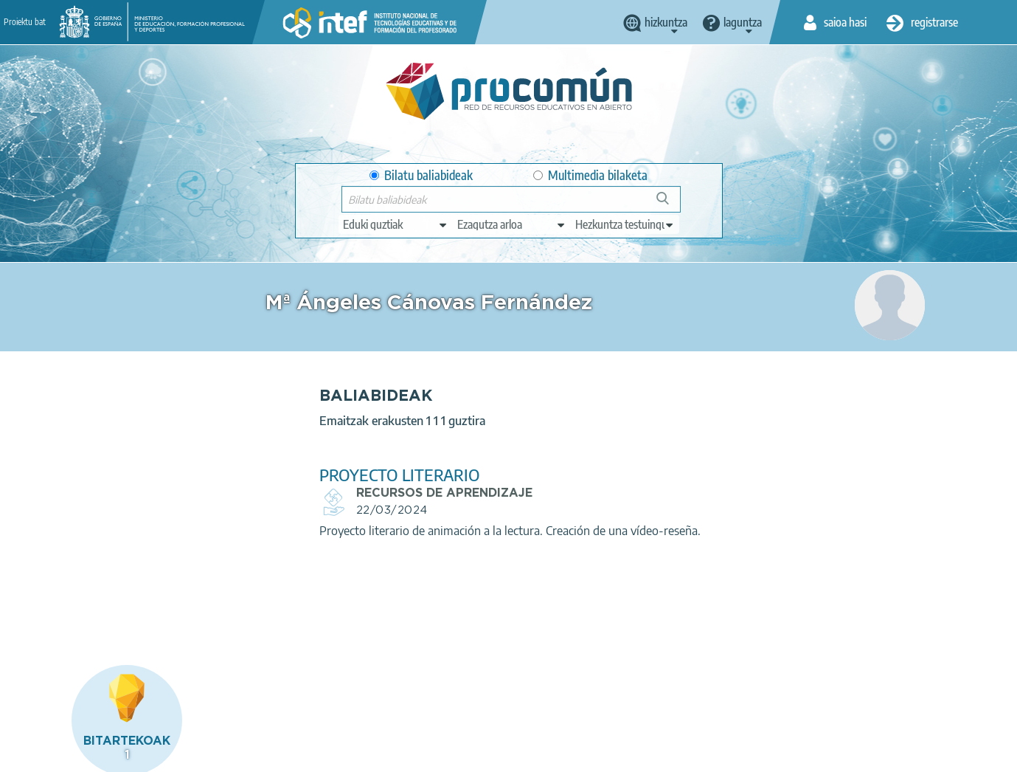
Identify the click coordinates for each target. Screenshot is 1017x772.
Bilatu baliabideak (421, 175)
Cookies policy (326, 754)
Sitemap (473, 754)
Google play (547, 696)
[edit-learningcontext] (625, 224)
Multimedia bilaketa (590, 175)
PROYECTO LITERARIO (353, 475)
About (69, 754)
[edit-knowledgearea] (512, 224)
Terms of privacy (236, 754)
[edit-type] (396, 224)
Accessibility (406, 754)
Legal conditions (141, 754)
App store (419, 696)
